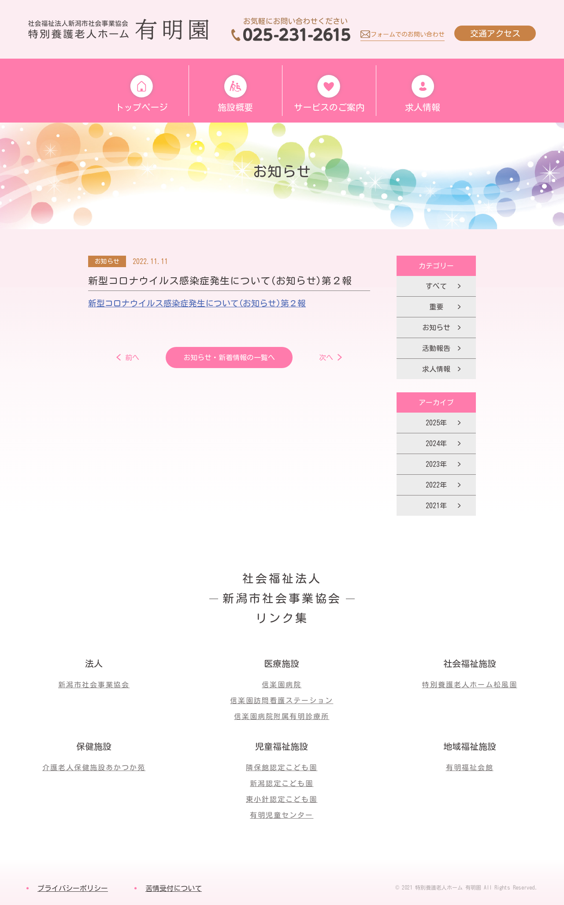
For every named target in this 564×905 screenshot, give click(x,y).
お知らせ (436, 327)
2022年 (436, 484)
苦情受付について (173, 888)
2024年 (436, 443)
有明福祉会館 (470, 767)
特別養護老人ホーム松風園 (469, 684)
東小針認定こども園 (281, 799)
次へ (326, 357)
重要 (436, 306)
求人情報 (436, 368)
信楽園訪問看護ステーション (281, 700)
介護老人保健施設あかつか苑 (93, 767)
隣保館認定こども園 (281, 767)
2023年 (436, 464)
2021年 (436, 505)
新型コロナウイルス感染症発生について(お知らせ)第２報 (197, 303)
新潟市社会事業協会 (94, 684)
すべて (436, 286)
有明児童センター (281, 815)
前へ (132, 357)
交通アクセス (495, 33)
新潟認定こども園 (281, 783)
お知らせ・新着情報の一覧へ (229, 357)
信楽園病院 (281, 684)
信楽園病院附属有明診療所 (281, 716)
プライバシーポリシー (72, 888)
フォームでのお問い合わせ (408, 34)
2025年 (436, 422)
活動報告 (436, 348)
